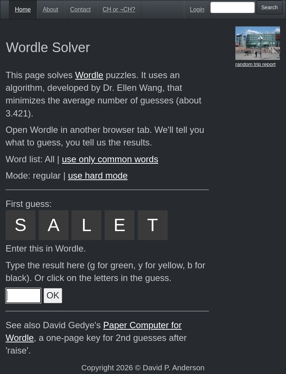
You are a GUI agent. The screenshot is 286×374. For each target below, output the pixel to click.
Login (197, 9)
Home (23, 9)
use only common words (110, 159)
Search (269, 7)
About (50, 9)
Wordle (89, 75)
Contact (80, 9)
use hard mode (98, 175)
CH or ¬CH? (119, 9)
